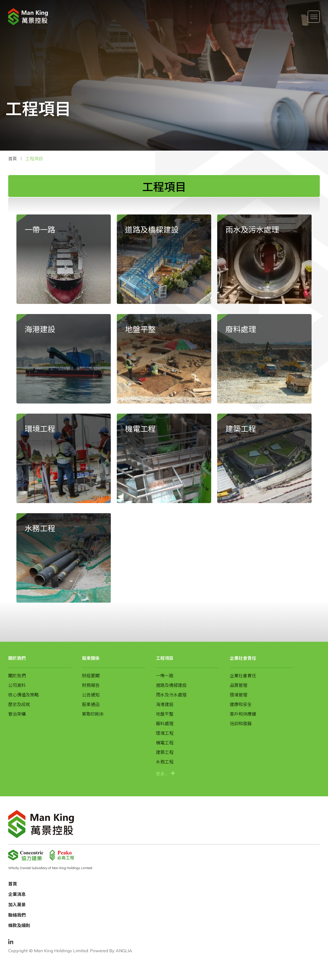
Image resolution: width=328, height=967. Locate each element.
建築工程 (164, 752)
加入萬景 (17, 904)
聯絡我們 (17, 915)
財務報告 (91, 685)
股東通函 (91, 704)
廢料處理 (164, 723)
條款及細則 (19, 925)
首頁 (12, 158)
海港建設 (164, 704)
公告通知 (91, 695)
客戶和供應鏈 (243, 714)
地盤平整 (164, 714)
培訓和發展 (241, 723)
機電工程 (164, 742)
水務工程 (164, 762)
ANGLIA (124, 950)
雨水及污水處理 (171, 695)
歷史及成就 (19, 704)
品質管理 (238, 685)
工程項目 (34, 158)
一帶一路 (164, 675)
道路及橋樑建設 (171, 685)
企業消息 (17, 894)
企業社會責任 (243, 658)
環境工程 (164, 733)
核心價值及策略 (23, 695)
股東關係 (91, 658)
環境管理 (238, 695)
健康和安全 (241, 704)
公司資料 (17, 685)
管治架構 (17, 714)
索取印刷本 (93, 714)
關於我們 (17, 658)
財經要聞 (91, 675)
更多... (161, 773)
